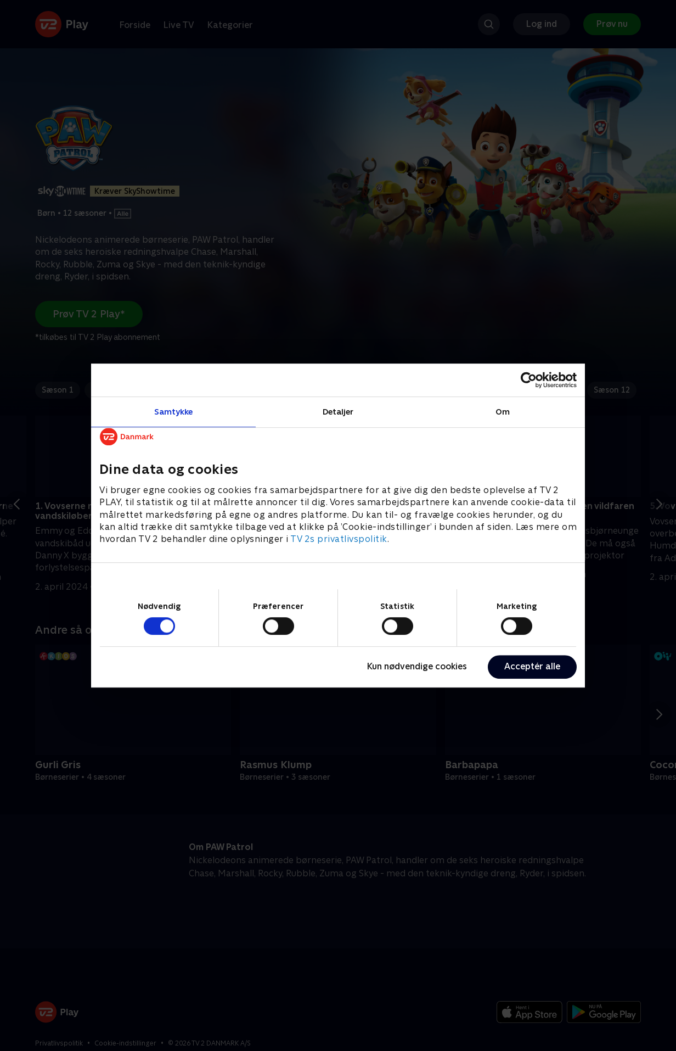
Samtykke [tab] (173, 411)
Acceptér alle (532, 666)
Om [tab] (502, 411)
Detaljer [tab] (338, 411)
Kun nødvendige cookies (417, 666)
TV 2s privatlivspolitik (338, 539)
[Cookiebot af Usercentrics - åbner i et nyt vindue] (529, 380)
